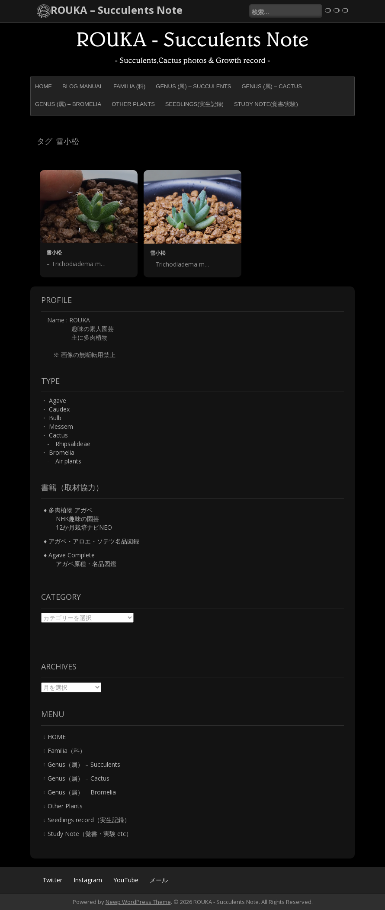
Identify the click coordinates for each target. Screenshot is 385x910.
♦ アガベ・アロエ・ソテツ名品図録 (91, 541)
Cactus (58, 435)
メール (159, 880)
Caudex (59, 409)
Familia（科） (67, 750)
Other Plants (133, 104)
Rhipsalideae (72, 444)
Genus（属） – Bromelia (82, 792)
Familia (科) (129, 86)
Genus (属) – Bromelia (68, 104)
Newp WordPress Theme (138, 902)
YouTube (125, 880)
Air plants (68, 461)
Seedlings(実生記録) (194, 104)
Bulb (55, 418)
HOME (43, 86)
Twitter (52, 880)
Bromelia (61, 452)
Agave (57, 400)
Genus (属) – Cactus (271, 86)
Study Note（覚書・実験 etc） (90, 834)
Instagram (88, 880)
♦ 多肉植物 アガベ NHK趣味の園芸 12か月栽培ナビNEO (78, 518)
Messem (61, 426)
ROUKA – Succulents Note (117, 10)
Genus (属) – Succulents (193, 86)
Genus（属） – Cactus (78, 778)
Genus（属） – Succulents (84, 764)
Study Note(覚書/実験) (266, 104)
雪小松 (54, 252)
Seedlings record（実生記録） (89, 820)
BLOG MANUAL (82, 86)
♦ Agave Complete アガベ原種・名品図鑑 (80, 559)
